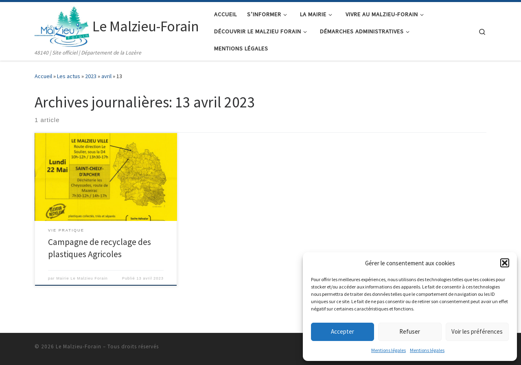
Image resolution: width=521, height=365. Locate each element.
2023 (90, 76)
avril (106, 76)
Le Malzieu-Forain (78, 346)
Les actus (68, 76)
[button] (505, 263)
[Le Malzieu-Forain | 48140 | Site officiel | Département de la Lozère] (62, 25)
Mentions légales (388, 350)
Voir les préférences (477, 331)
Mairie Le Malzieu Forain (81, 278)
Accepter (342, 331)
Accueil (43, 76)
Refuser (409, 331)
